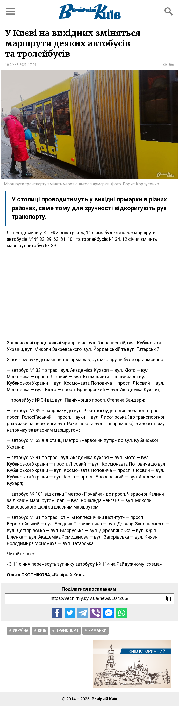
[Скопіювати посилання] (169, 599)
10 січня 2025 (16, 65)
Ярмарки (97, 630)
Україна (20, 630)
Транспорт (67, 630)
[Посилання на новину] (89, 598)
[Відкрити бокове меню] (10, 11)
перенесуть (43, 564)
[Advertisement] (89, 294)
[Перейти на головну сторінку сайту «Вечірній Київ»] (90, 11)
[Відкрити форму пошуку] (168, 11)
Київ (42, 630)
